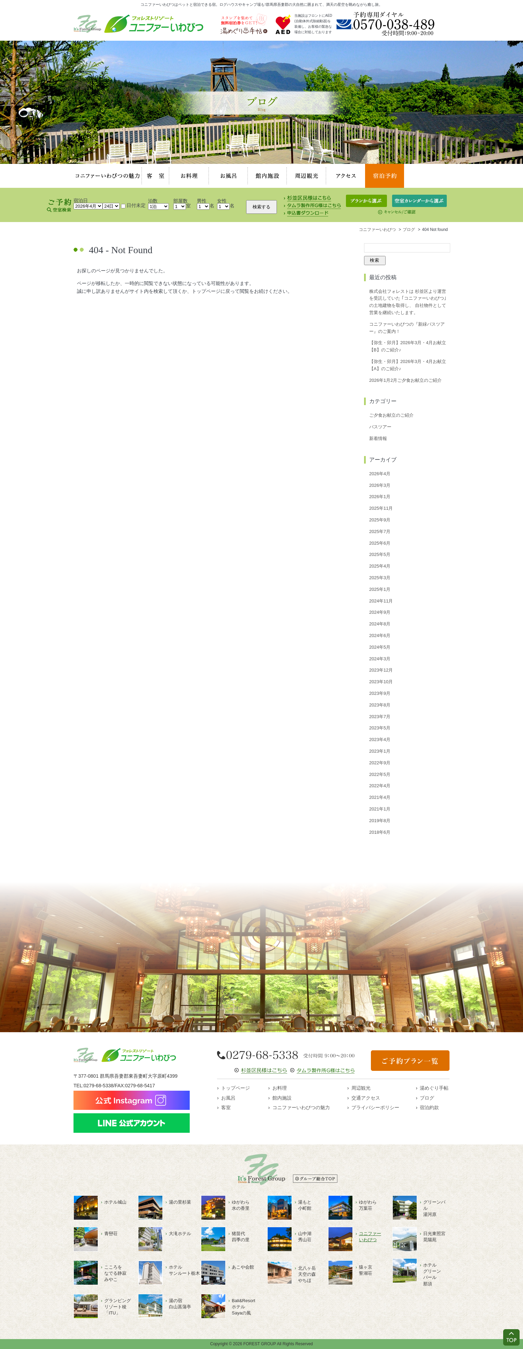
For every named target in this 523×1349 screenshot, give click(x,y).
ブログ (427, 1098)
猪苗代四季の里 (241, 1236)
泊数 (153, 200)
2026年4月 (379, 473)
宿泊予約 (384, 176)
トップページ (235, 1088)
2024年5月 (379, 647)
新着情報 (378, 438)
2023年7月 (379, 716)
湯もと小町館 (304, 1205)
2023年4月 (379, 739)
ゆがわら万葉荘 (368, 1205)
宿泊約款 (429, 1107)
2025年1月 (379, 589)
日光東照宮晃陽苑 (434, 1236)
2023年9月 (379, 693)
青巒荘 (111, 1233)
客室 (155, 176)
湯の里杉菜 (180, 1202)
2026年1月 (379, 496)
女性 (222, 200)
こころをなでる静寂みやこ (115, 1273)
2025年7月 (379, 531)
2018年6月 (379, 832)
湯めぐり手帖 (434, 1088)
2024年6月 (379, 635)
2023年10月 (381, 681)
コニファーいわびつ (370, 1236)
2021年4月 (379, 797)
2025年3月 (379, 577)
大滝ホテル (180, 1233)
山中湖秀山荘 (304, 1236)
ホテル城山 (115, 1202)
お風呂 (228, 176)
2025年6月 (379, 543)
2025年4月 (379, 566)
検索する (261, 206)
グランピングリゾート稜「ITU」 (117, 1306)
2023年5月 (379, 727)
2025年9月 (379, 519)
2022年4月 (379, 785)
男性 (201, 200)
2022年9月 (379, 762)
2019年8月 (379, 820)
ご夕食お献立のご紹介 (391, 415)
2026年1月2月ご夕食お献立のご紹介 (405, 380)
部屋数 (180, 200)
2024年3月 (379, 658)
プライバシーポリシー (375, 1107)
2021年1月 (379, 809)
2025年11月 (381, 508)
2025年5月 (379, 554)
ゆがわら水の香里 (241, 1205)
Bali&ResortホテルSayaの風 (243, 1306)
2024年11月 (381, 601)
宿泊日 (80, 200)
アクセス (345, 176)
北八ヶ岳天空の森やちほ (307, 1274)
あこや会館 (243, 1267)
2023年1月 (379, 751)
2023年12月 (381, 670)
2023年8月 (379, 705)
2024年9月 (379, 612)
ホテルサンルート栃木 (184, 1270)
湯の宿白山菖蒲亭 (180, 1303)
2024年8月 (379, 623)
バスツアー (380, 426)
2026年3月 (379, 485)
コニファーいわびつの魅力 (107, 176)
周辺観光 (306, 176)
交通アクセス (365, 1098)
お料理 (189, 176)
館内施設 (267, 176)
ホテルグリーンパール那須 (432, 1274)
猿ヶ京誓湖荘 (365, 1270)
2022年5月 (379, 774)
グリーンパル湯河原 (434, 1208)
